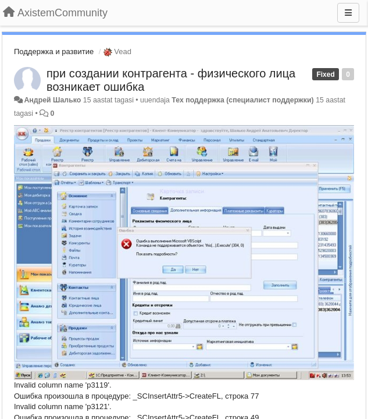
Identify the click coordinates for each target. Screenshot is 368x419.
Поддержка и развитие (54, 51)
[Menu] (348, 13)
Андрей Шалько (52, 100)
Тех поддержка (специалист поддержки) (242, 100)
